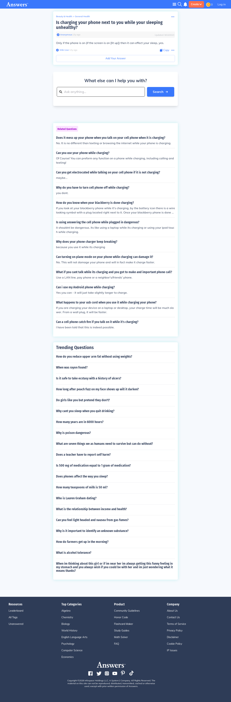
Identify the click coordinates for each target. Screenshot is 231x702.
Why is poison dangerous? (73, 433)
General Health (82, 16)
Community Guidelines (127, 610)
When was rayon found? (72, 367)
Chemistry (67, 617)
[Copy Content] (164, 50)
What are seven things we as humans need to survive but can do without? (104, 444)
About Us (172, 610)
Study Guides (121, 630)
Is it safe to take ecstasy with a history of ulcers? (88, 378)
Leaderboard (16, 610)
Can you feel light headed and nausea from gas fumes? (92, 520)
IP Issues (172, 650)
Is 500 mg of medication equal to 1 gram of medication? (93, 465)
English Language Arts (74, 637)
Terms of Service (176, 624)
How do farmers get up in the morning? (82, 542)
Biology (65, 624)
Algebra (65, 610)
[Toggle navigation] (174, 4)
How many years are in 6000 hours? (80, 422)
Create (196, 4)
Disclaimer (173, 637)
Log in (222, 4)
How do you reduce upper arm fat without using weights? (94, 357)
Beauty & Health (64, 16)
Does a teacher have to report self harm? (83, 455)
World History (69, 630)
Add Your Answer (115, 58)
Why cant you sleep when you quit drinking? (85, 411)
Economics (67, 657)
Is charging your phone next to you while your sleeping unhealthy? (109, 25)
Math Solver (121, 637)
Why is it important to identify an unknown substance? (92, 531)
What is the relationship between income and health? (91, 509)
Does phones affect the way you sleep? (82, 476)
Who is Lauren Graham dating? (76, 498)
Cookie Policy (174, 643)
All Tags (13, 617)
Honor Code (121, 617)
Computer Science (72, 650)
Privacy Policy (174, 630)
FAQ (116, 643)
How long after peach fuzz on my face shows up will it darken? (97, 389)
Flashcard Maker (123, 624)
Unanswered (16, 624)
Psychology (67, 643)
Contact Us (173, 617)
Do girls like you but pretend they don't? (83, 400)
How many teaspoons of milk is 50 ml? (82, 487)
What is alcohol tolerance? (73, 553)
